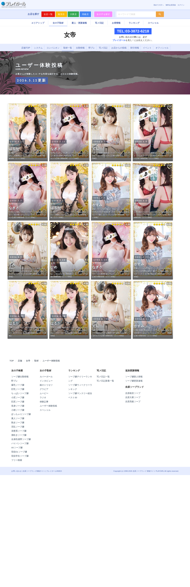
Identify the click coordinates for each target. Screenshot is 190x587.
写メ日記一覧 (103, 377)
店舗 (20, 361)
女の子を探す (103, 14)
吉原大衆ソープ (132, 397)
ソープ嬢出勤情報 (20, 377)
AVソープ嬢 (17, 447)
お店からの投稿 (119, 48)
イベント (147, 48)
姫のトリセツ (46, 385)
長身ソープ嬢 (17, 406)
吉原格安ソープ (132, 393)
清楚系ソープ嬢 (18, 431)
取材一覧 (67, 48)
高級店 (85, 14)
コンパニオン (52, 48)
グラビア (44, 389)
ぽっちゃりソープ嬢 (21, 414)
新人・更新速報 (79, 23)
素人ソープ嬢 (17, 418)
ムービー (44, 393)
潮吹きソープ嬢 (18, 435)
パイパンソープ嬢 (20, 443)
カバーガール (46, 377)
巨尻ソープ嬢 (17, 402)
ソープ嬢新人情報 (134, 377)
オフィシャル (162, 48)
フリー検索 (16, 460)
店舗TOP (25, 48)
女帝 (28, 361)
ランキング (134, 23)
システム (38, 48)
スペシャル (153, 23)
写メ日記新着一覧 (105, 381)
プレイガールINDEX (54, 471)
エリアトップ (37, 23)
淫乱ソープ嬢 (17, 427)
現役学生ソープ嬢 (20, 456)
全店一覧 (48, 14)
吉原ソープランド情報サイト (34, 471)
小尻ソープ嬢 (17, 397)
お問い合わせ (16, 471)
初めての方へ (159, 5)
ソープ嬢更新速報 (134, 381)
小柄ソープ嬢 (17, 410)
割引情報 (134, 48)
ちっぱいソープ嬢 (20, 393)
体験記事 (44, 402)
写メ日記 (99, 23)
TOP (12, 361)
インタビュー (46, 381)
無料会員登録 (171, 5)
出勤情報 (80, 48)
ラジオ (43, 397)
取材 (36, 361)
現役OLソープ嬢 (19, 452)
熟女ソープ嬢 (17, 422)
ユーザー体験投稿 (51, 361)
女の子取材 (58, 23)
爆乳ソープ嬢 (17, 385)
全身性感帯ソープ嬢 (21, 439)
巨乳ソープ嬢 (17, 389)
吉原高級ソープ (132, 401)
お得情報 (116, 23)
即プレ (92, 48)
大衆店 (73, 14)
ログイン (181, 5)
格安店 (61, 14)
